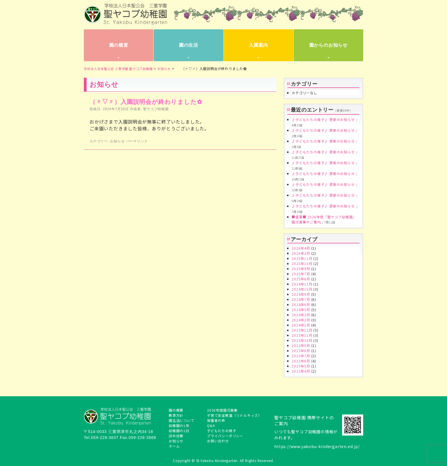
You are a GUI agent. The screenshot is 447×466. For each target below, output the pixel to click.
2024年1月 (301, 325)
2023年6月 (301, 360)
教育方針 (176, 415)
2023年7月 (301, 355)
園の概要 (118, 45)
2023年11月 (302, 335)
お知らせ (117, 141)
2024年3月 (301, 314)
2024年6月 (301, 304)
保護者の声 (216, 420)
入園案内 (258, 45)
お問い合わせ (218, 440)
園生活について (181, 420)
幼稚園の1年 (179, 425)
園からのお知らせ (328, 45)
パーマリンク (137, 141)
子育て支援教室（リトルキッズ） (234, 415)
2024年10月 (302, 289)
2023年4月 (301, 371)
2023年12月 (302, 330)
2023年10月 (302, 340)
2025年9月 (301, 268)
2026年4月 (301, 248)
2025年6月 (301, 278)
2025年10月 (302, 263)
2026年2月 (301, 253)
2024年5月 (301, 309)
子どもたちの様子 (221, 430)
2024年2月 (301, 319)
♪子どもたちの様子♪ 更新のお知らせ (323, 119)
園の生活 (188, 45)
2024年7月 (301, 299)
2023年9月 (301, 345)
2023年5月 (301, 366)
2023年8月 (301, 350)
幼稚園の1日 (179, 430)
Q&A (211, 425)
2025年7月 (301, 273)
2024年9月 (301, 294)
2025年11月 (302, 258)
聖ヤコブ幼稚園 (156, 109)
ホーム (174, 446)
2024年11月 (302, 284)
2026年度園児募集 (222, 410)
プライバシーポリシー (225, 435)
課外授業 (176, 435)
